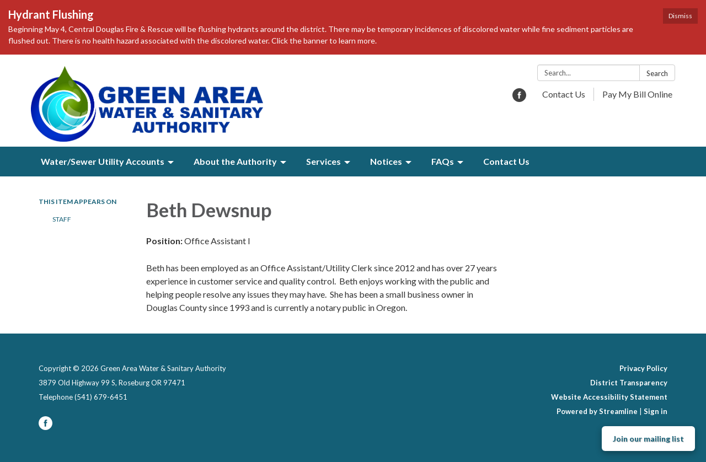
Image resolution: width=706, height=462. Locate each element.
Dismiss (680, 16)
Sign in (655, 411)
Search (657, 73)
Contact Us (563, 94)
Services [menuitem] (323, 161)
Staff (61, 219)
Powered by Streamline (597, 411)
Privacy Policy (643, 368)
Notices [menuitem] (386, 161)
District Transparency (628, 382)
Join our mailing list (648, 438)
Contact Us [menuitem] (506, 161)
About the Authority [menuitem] (235, 161)
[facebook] (519, 98)
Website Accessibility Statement (609, 397)
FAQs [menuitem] (442, 161)
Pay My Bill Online (637, 94)
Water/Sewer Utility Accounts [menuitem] (102, 161)
